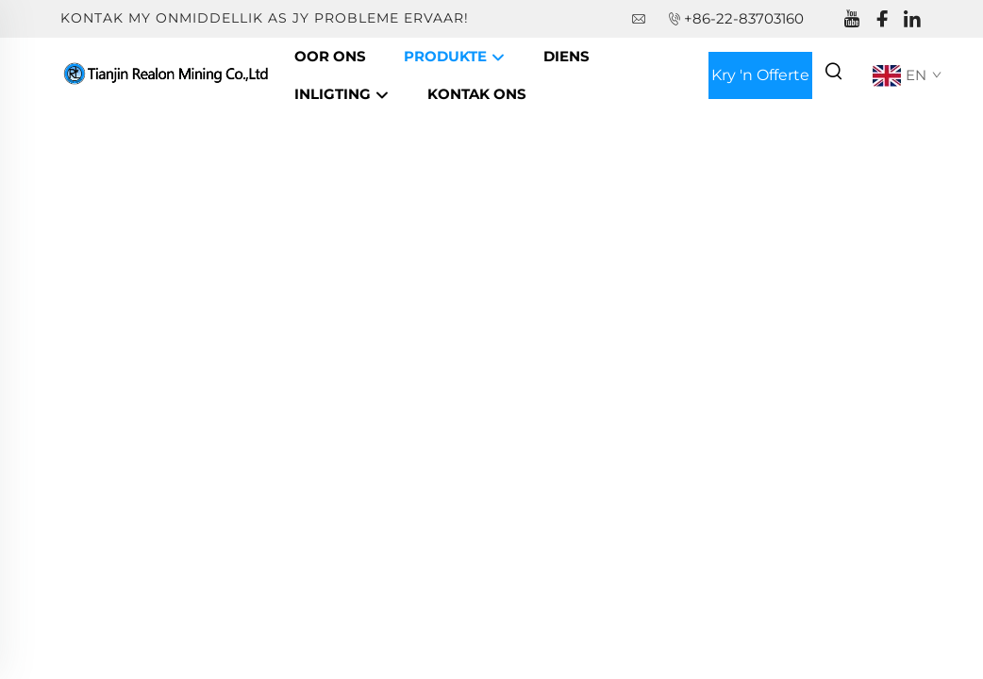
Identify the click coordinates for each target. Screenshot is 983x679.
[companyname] (167, 74)
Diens (566, 56)
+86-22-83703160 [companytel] (744, 18)
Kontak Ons (476, 94)
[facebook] (882, 19)
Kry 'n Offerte (760, 75)
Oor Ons (330, 56)
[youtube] (851, 19)
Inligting (342, 95)
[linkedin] (912, 19)
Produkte (455, 57)
